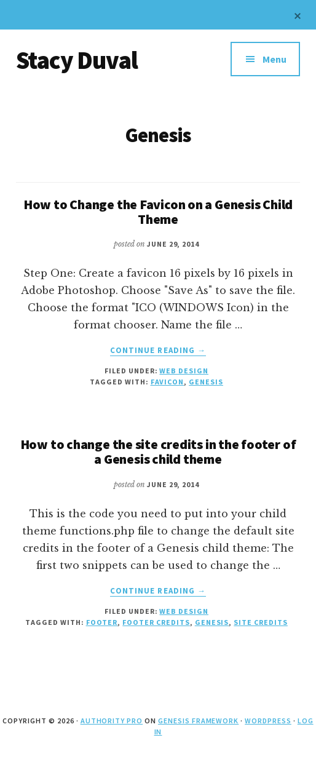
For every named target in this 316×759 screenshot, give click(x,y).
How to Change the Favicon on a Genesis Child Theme (158, 212)
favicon (167, 381)
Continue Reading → (158, 350)
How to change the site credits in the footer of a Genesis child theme (158, 451)
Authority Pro (112, 720)
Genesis (206, 381)
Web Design (183, 370)
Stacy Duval (77, 60)
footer (102, 622)
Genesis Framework (198, 720)
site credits (261, 622)
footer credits (155, 622)
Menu (274, 59)
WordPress (268, 720)
